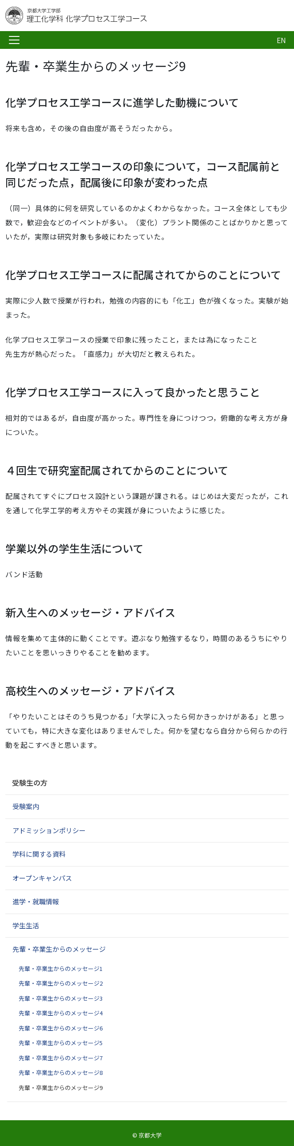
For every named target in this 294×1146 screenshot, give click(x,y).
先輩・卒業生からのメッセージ (59, 949)
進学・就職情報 (35, 901)
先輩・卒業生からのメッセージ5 (61, 1042)
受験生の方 (30, 782)
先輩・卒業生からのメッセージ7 (61, 1058)
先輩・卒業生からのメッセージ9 (61, 1087)
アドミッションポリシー (49, 830)
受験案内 (25, 806)
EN (281, 40)
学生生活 (25, 925)
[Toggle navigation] (14, 40)
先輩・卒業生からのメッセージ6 (61, 1028)
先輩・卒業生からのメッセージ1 (61, 968)
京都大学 (150, 1135)
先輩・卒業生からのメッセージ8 (61, 1072)
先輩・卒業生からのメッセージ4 (61, 1013)
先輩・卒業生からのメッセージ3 (61, 998)
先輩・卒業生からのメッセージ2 (61, 983)
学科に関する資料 (39, 854)
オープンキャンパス (42, 877)
